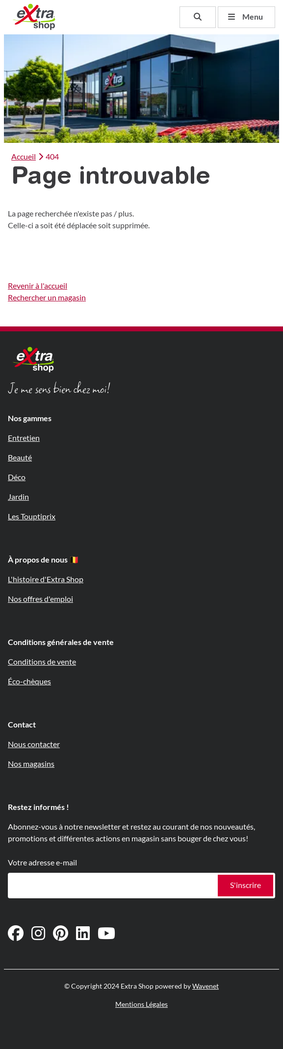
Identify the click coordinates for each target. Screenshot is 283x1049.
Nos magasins (31, 764)
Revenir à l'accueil (37, 286)
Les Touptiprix (31, 516)
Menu (245, 17)
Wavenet (205, 986)
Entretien (24, 438)
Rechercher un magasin (47, 297)
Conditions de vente (42, 662)
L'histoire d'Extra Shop (45, 579)
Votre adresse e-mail (42, 862)
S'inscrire (245, 885)
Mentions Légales (141, 1004)
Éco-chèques (29, 681)
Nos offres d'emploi (40, 599)
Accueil (23, 156)
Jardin (18, 497)
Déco (17, 477)
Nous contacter (34, 744)
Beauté (20, 457)
